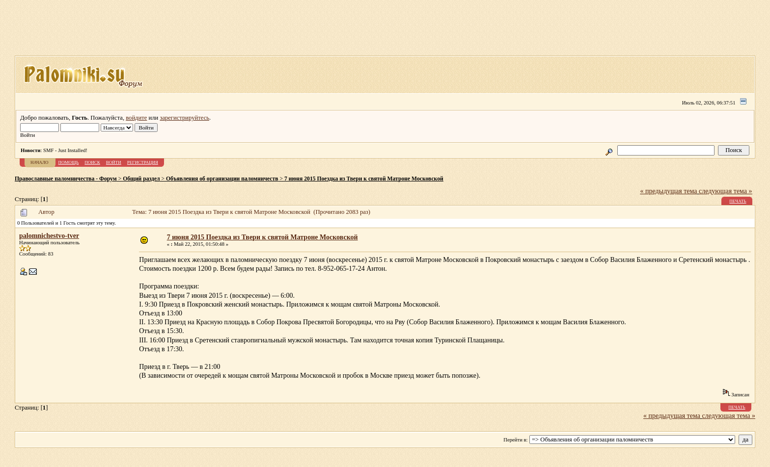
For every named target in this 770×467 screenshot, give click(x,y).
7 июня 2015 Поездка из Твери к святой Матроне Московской (363, 179)
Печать (737, 201)
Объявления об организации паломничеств (222, 179)
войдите (136, 117)
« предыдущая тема (668, 191)
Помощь (68, 162)
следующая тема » (725, 191)
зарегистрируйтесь (184, 117)
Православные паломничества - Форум (66, 179)
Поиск (92, 162)
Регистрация (142, 162)
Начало (39, 162)
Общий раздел (141, 179)
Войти (113, 162)
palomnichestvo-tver (49, 235)
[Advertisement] (385, 31)
